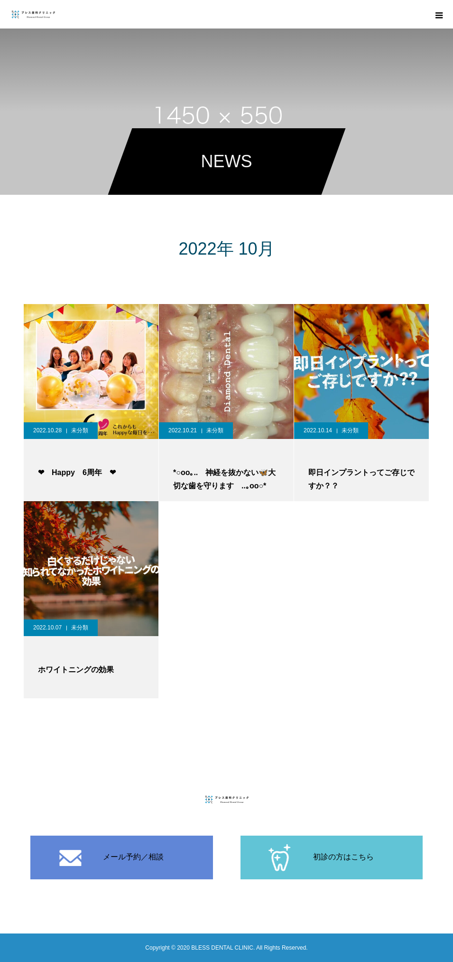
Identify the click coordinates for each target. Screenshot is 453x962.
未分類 (79, 430)
